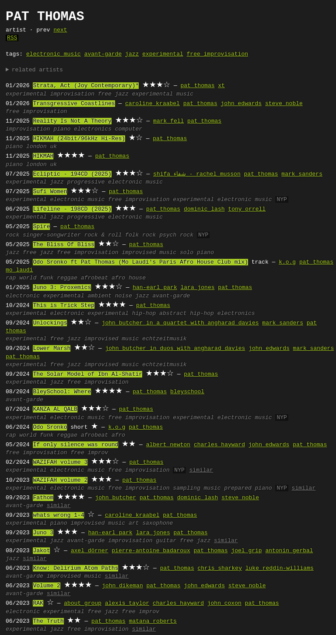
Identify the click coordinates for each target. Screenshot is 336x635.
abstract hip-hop (186, 314)
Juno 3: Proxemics (62, 288)
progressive (86, 182)
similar (201, 470)
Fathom (43, 498)
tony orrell (247, 209)
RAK (38, 603)
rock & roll (103, 235)
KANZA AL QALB (55, 409)
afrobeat (94, 278)
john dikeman (122, 586)
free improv (89, 453)
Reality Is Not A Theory (72, 121)
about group (83, 603)
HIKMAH (43, 156)
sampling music (196, 488)
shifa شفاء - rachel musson (197, 174)
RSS (12, 38)
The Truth (48, 621)
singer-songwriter (52, 235)
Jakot (41, 551)
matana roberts (153, 621)
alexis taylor (127, 603)
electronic (23, 296)
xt (221, 86)
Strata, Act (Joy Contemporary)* (86, 86)
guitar (166, 541)
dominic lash (204, 209)
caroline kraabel (152, 104)
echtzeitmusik (164, 339)
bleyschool (187, 392)
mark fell (168, 121)
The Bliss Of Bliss (63, 245)
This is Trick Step (63, 306)
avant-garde (103, 54)
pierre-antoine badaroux (151, 551)
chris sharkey (219, 568)
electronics (93, 129)
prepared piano (248, 488)
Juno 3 (43, 533)
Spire (41, 227)
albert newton (168, 445)
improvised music (149, 253)
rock (12, 235)
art (134, 523)
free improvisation (217, 54)
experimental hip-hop (122, 314)
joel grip (246, 551)
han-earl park (155, 288)
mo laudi (19, 270)
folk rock (140, 235)
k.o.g (287, 262)
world (27, 278)
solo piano (197, 253)
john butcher (115, 498)
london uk (41, 147)
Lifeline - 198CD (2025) (72, 209)
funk (46, 278)
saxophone (157, 523)
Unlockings (50, 323)
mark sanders (301, 174)
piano (61, 129)
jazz (132, 54)
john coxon (224, 603)
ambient (100, 296)
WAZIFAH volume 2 (60, 480)
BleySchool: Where (62, 392)
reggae (67, 278)
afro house (129, 278)
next (60, 30)
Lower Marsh (51, 349)
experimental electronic (45, 314)
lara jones (197, 288)
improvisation (72, 94)
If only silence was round (75, 445)
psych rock (176, 235)
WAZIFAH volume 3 (60, 462)
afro (118, 435)
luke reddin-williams (279, 568)
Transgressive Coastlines (74, 104)
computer (128, 129)
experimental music (162, 94)
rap (11, 278)
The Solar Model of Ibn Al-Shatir (87, 374)
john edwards (241, 104)
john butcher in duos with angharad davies (175, 349)
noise (123, 296)
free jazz (113, 94)
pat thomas (197, 86)
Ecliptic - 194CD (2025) (72, 174)
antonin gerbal (289, 551)
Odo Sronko (50, 427)
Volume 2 (46, 586)
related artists (37, 70)
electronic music (53, 54)
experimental (162, 54)
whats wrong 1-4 (58, 515)
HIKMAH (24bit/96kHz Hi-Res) (79, 139)
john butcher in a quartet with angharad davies (180, 323)
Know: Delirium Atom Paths (75, 568)
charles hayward (219, 445)
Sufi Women (50, 192)
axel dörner (89, 551)
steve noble (284, 104)
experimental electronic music (222, 200)
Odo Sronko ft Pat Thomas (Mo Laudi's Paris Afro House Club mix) (140, 262)
